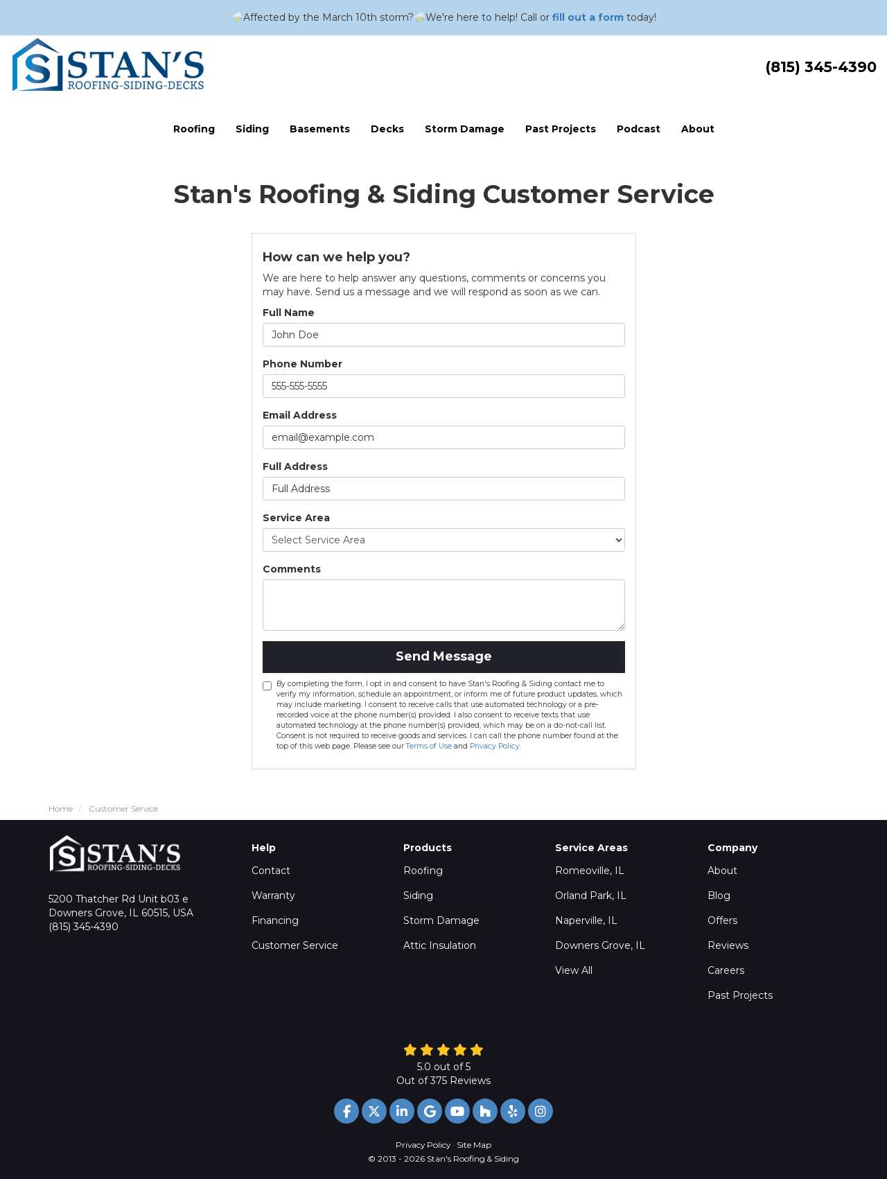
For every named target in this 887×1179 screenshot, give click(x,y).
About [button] (697, 129)
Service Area (296, 518)
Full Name (289, 312)
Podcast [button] (638, 129)
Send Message (444, 656)
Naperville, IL (586, 920)
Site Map (474, 1144)
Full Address (295, 466)
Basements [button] (320, 129)
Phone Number (302, 364)
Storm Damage (441, 920)
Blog (719, 895)
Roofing (423, 870)
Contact (271, 870)
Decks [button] (387, 129)
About (722, 870)
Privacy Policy (495, 746)
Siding (418, 895)
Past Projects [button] (560, 129)
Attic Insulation (439, 945)
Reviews (728, 945)
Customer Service (295, 945)
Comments (292, 569)
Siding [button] (252, 129)
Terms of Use (429, 746)
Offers (722, 920)
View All (573, 970)
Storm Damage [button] (464, 129)
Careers (726, 970)
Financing (275, 920)
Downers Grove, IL (600, 945)
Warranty (273, 895)
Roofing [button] (194, 129)
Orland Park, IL (590, 895)
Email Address (300, 415)
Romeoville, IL (589, 870)
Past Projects (740, 995)
